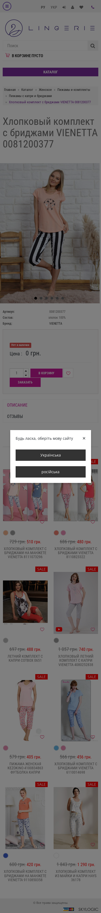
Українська (50, 455)
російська (50, 471)
